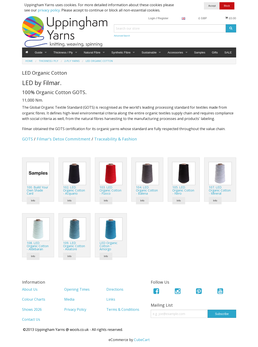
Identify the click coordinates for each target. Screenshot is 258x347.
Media (69, 299)
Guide (39, 52)
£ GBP (202, 18)
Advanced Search (122, 35)
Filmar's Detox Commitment (63, 139)
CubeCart (142, 339)
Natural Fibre (92, 52)
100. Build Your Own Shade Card (37, 190)
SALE (228, 52)
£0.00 (230, 18)
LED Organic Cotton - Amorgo (108, 246)
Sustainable (148, 52)
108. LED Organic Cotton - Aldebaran (38, 246)
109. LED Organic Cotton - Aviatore (74, 246)
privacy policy (49, 10)
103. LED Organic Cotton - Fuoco (110, 190)
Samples (199, 52)
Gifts (215, 52)
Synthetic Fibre (121, 52)
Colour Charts (33, 299)
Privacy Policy (75, 309)
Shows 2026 (32, 309)
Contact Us (31, 319)
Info (33, 200)
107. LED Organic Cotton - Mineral (220, 190)
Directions (114, 289)
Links (110, 299)
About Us (30, 289)
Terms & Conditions (122, 309)
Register (163, 18)
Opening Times (77, 289)
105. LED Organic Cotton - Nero (183, 190)
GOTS (27, 139)
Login (151, 18)
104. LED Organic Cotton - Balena (147, 190)
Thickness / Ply (63, 52)
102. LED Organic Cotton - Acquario (74, 190)
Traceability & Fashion (115, 139)
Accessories (175, 52)
